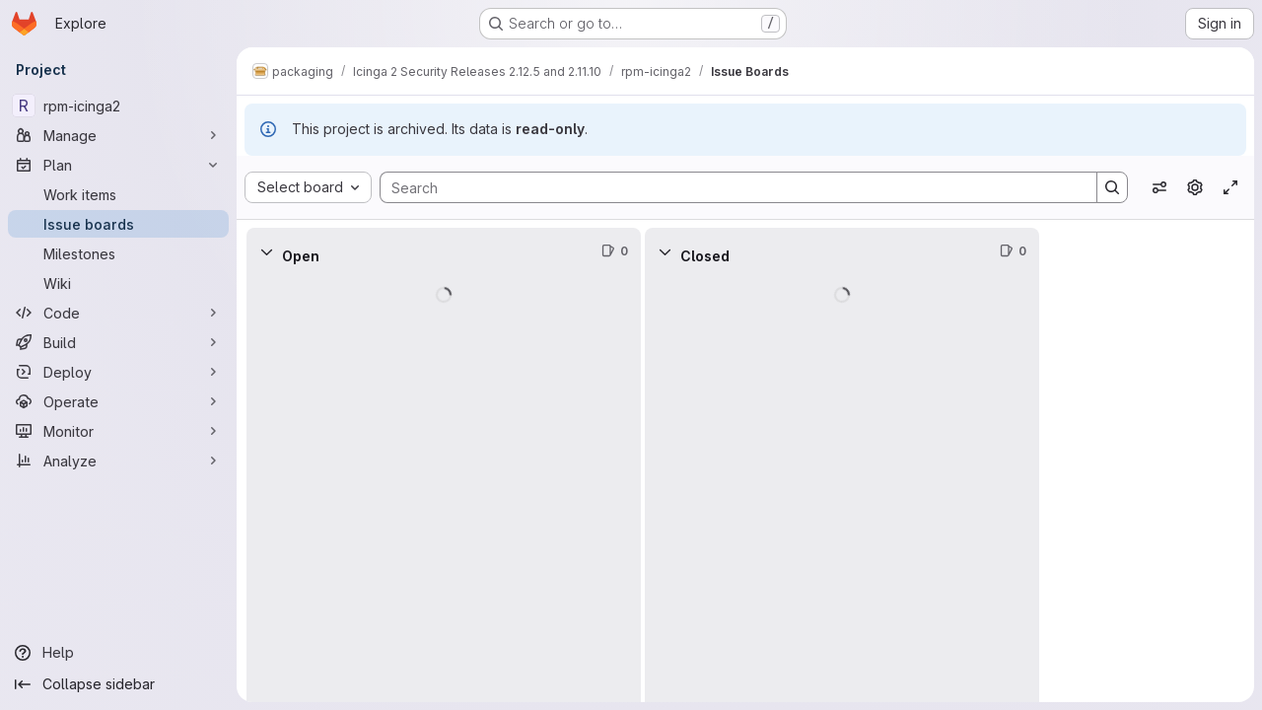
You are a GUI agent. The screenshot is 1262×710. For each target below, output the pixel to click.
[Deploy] (118, 372)
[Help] (118, 653)
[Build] (118, 342)
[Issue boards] (118, 224)
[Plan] (118, 164)
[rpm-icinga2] (118, 105)
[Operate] (118, 401)
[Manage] (118, 135)
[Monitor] (118, 431)
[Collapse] (266, 251)
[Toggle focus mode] (1230, 187)
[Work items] (118, 194)
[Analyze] (118, 460)
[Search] (728, 187)
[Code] (118, 312)
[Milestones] (118, 253)
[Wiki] (118, 283)
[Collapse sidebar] (118, 684)
